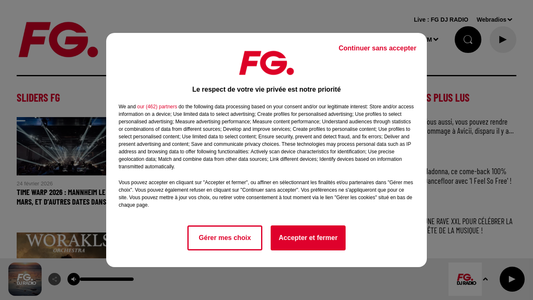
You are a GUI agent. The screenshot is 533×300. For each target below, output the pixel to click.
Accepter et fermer (308, 237)
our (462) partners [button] (157, 107)
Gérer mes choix (225, 237)
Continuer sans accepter (377, 48)
